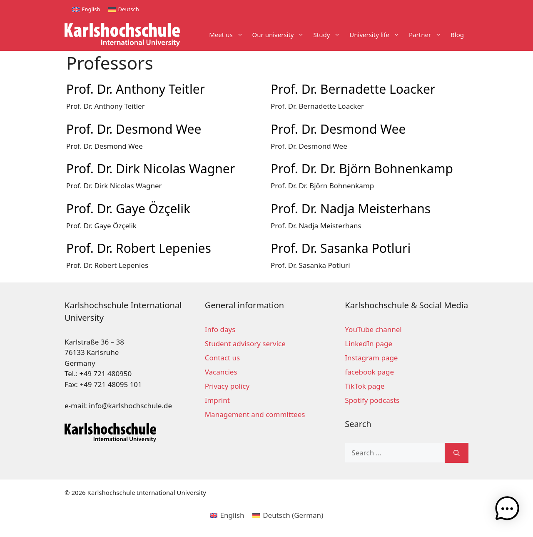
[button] (507, 510)
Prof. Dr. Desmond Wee (133, 128)
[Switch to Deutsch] (123, 9)
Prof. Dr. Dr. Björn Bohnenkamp (362, 168)
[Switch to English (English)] (227, 515)
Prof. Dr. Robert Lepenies (138, 248)
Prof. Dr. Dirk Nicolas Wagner (150, 168)
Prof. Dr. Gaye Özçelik (128, 208)
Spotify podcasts (372, 400)
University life (376, 35)
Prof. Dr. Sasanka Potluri (341, 248)
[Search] (456, 453)
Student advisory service (245, 343)
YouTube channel (373, 329)
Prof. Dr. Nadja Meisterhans (351, 208)
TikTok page (364, 386)
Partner (427, 35)
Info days (220, 329)
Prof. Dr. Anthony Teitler (135, 88)
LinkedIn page (368, 343)
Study (329, 35)
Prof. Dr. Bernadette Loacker (353, 88)
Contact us (222, 357)
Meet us (228, 35)
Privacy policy (227, 386)
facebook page (369, 372)
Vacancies (221, 372)
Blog (457, 34)
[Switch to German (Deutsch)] (287, 515)
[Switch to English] (86, 9)
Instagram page (371, 357)
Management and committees (255, 414)
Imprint (217, 400)
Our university (280, 35)
